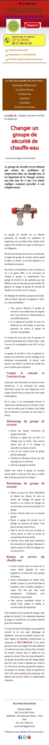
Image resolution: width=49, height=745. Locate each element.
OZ (24, 3)
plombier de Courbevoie (29, 673)
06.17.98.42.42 (24, 10)
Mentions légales (24, 709)
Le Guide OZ (10, 115)
